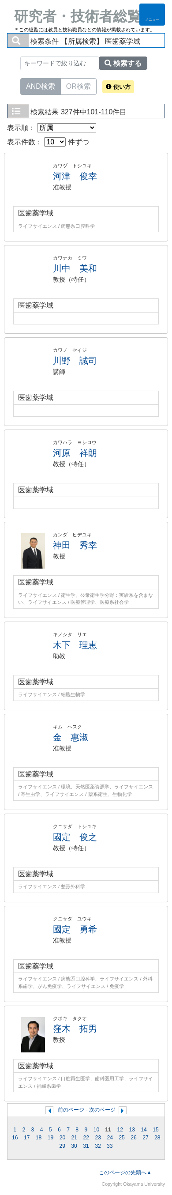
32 (98, 1146)
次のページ (102, 1110)
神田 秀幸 (75, 545)
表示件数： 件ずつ (48, 142)
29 (62, 1146)
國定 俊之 (75, 837)
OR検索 (78, 85)
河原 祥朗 (75, 453)
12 (120, 1130)
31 (86, 1146)
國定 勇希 (75, 929)
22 (86, 1138)
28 (157, 1138)
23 (98, 1138)
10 (96, 1130)
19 (51, 1138)
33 (110, 1146)
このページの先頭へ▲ (125, 1172)
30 (74, 1146)
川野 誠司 (75, 361)
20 (63, 1138)
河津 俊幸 (75, 176)
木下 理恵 (75, 645)
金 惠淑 (70, 737)
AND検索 (40, 85)
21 (74, 1138)
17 (27, 1138)
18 (39, 1138)
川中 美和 (75, 268)
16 (15, 1138)
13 (132, 1130)
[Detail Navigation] (152, 15)
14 (144, 1130)
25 (122, 1138)
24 (110, 1138)
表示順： (51, 127)
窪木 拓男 (75, 1028)
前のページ (71, 1110)
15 (156, 1130)
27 (145, 1138)
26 (134, 1138)
